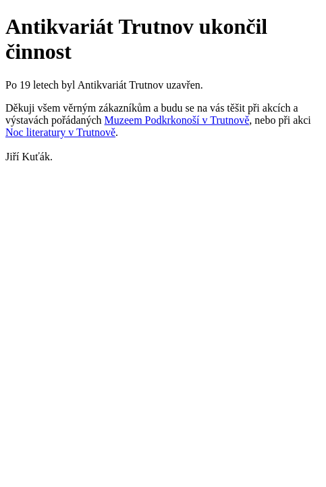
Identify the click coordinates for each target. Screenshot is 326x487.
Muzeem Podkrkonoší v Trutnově (177, 120)
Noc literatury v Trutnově (60, 132)
